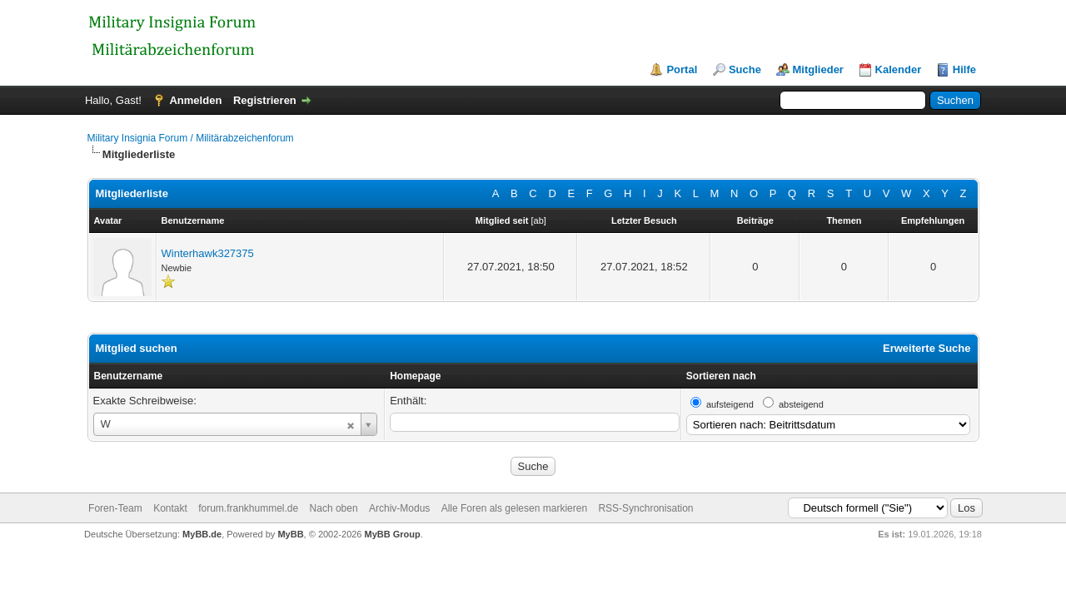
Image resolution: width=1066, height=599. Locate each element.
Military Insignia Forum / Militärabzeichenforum (190, 138)
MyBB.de (202, 534)
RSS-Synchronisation (645, 508)
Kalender (898, 69)
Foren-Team (115, 508)
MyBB (290, 534)
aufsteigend (730, 404)
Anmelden (195, 100)
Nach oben (334, 508)
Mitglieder (818, 69)
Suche (745, 69)
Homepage (415, 376)
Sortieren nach (721, 376)
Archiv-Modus (399, 508)
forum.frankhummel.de (248, 508)
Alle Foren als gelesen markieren (514, 508)
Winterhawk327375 (208, 253)
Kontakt (170, 508)
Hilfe (964, 69)
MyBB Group (393, 534)
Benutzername (128, 376)
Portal (681, 69)
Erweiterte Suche (927, 348)
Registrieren (264, 100)
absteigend (801, 404)
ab (539, 220)
